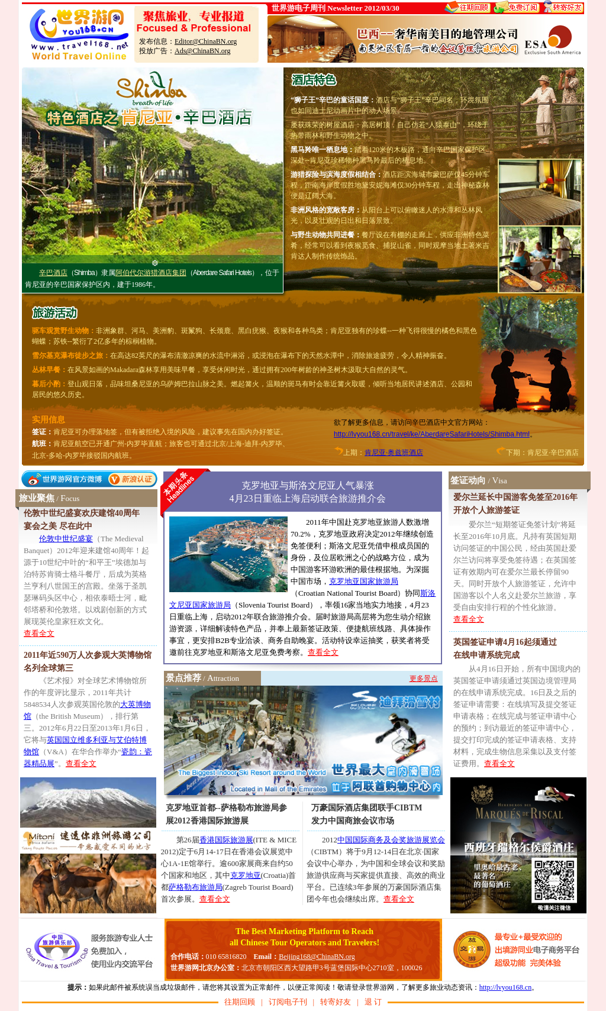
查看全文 (39, 633)
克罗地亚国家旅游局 (363, 581)
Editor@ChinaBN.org (206, 41)
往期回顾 (239, 1001)
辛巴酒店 (53, 273)
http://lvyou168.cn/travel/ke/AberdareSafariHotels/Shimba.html (432, 434)
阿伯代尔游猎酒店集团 (150, 273)
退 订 (373, 1001)
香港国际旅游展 (226, 839)
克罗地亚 (245, 875)
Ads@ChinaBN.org (203, 51)
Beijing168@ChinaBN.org (317, 956)
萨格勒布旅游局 (196, 887)
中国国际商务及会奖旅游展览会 (391, 839)
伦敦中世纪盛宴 (66, 538)
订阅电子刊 (288, 1001)
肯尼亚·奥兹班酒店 (394, 452)
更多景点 (424, 678)
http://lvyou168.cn (505, 987)
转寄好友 (335, 1001)
